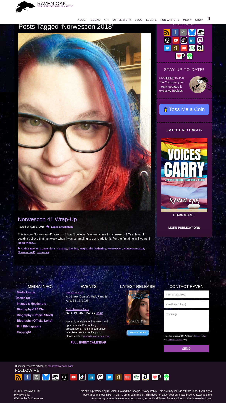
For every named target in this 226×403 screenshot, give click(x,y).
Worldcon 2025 (74, 292)
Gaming (73, 248)
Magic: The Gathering (93, 248)
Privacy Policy (200, 336)
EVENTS (151, 20)
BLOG (138, 20)
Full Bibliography (29, 326)
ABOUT (82, 20)
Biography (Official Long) (34, 320)
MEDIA (187, 20)
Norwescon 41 (26, 252)
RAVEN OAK (60, 5)
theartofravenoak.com (60, 366)
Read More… (27, 242)
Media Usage (26, 292)
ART (106, 20)
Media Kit (23, 298)
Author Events (30, 248)
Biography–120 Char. (31, 309)
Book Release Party (77, 309)
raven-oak (43, 252)
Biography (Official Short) (35, 315)
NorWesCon (115, 248)
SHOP (199, 20)
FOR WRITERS (169, 20)
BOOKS (95, 20)
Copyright (24, 332)
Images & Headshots (31, 303)
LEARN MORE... (184, 215)
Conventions (48, 248)
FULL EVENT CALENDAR (88, 342)
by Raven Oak (32, 391)
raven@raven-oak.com (96, 336)
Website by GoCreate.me (28, 398)
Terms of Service (175, 340)
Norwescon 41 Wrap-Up (47, 219)
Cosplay (62, 248)
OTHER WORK (122, 20)
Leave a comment (62, 226)
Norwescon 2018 (134, 248)
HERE (170, 78)
